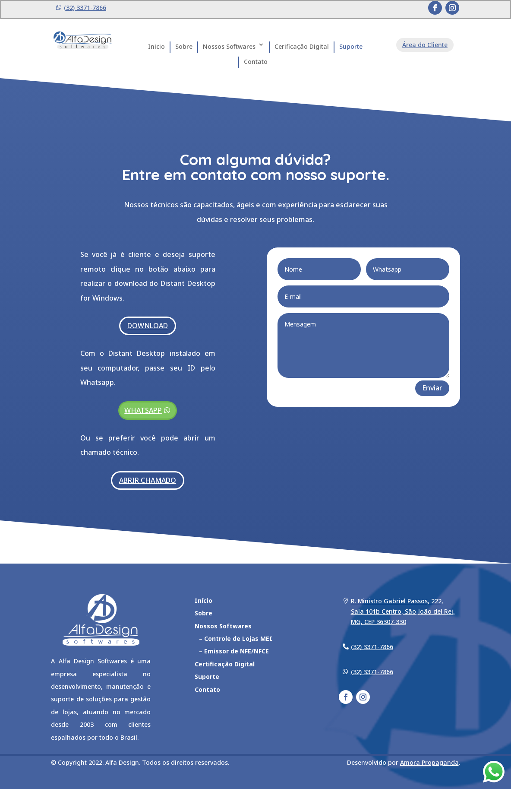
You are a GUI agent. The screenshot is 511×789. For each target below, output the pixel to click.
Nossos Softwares (229, 46)
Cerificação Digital (301, 46)
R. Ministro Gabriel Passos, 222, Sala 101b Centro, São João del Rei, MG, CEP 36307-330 (403, 611)
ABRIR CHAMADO (147, 480)
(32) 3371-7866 (85, 7)
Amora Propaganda (429, 762)
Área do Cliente (425, 45)
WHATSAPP (143, 410)
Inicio (156, 46)
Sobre (183, 46)
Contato (256, 61)
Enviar (432, 388)
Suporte (351, 46)
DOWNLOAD (147, 325)
